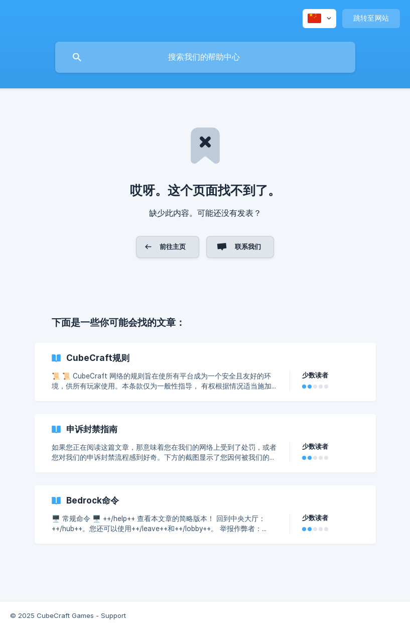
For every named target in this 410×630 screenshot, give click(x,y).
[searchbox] (205, 57)
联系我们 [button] (248, 246)
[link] (205, 372)
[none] (319, 18)
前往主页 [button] (173, 246)
